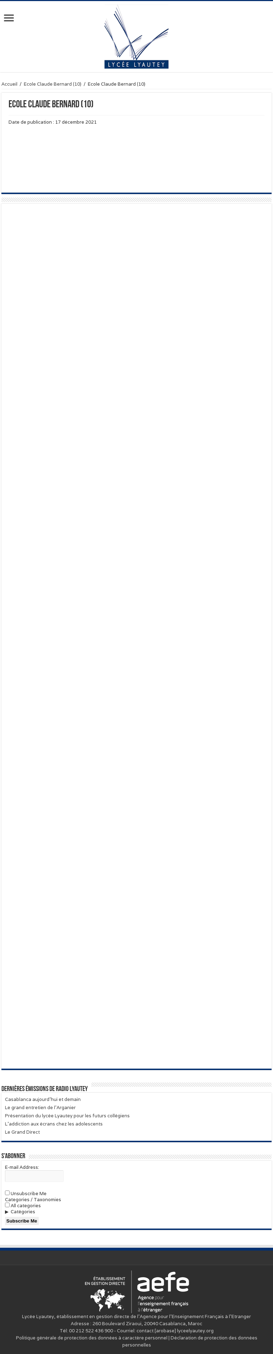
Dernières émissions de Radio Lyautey (44, 1089)
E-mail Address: (22, 1167)
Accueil (9, 84)
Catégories (23, 1212)
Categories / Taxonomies (33, 1200)
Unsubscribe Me (26, 1194)
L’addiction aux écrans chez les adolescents (54, 1124)
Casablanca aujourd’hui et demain (43, 1099)
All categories (23, 1206)
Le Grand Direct (22, 1132)
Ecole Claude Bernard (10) (52, 84)
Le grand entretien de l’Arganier (40, 1108)
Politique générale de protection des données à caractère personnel (91, 1338)
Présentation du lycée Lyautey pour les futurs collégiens (67, 1116)
